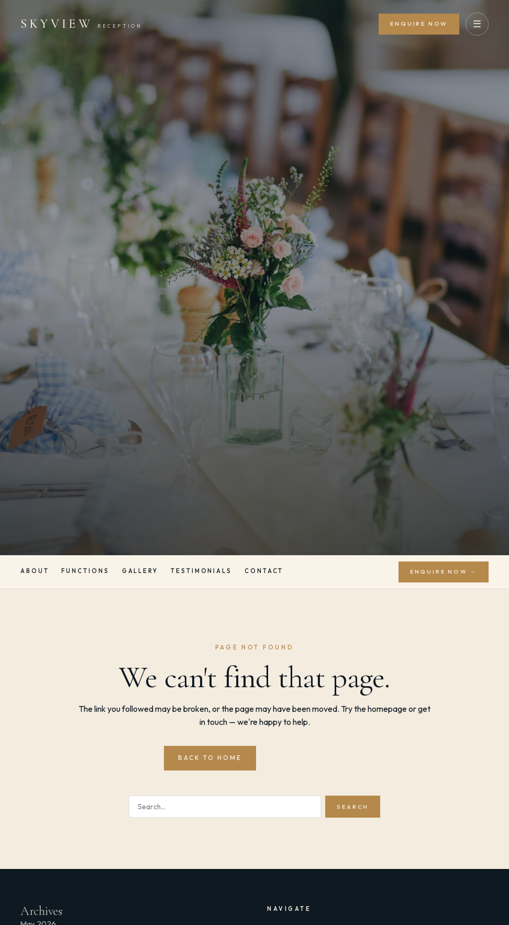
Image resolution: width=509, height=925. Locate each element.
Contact (264, 571)
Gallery (140, 571)
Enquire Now (419, 23)
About (34, 571)
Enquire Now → (444, 571)
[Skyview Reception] (81, 24)
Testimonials (201, 571)
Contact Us (304, 758)
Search (353, 806)
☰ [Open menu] (477, 24)
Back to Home (210, 758)
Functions (85, 571)
